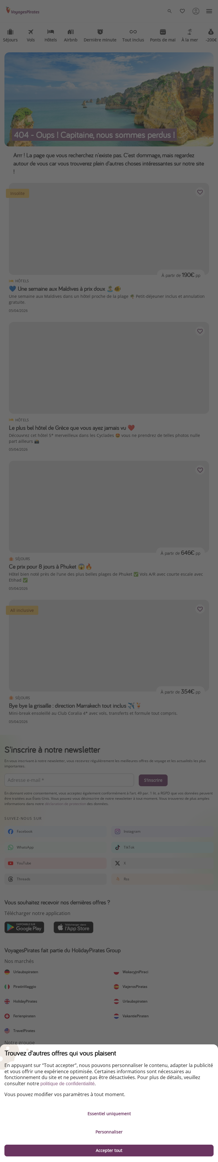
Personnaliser (109, 1132)
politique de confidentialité (67, 1083)
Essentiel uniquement (109, 1113)
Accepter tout (109, 1150)
